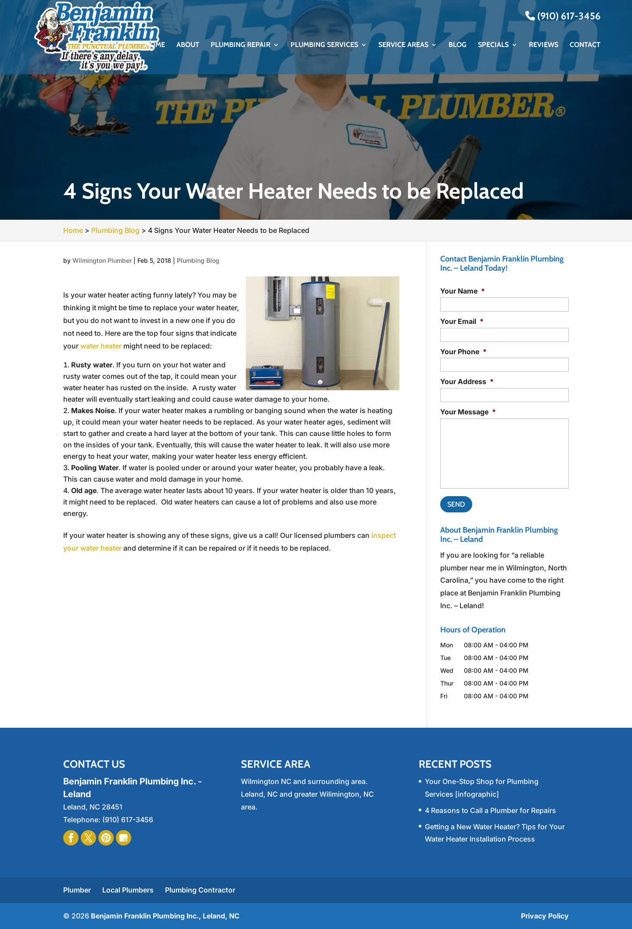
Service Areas (403, 45)
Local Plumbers (128, 889)
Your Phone (463, 351)
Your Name (462, 291)
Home (155, 45)
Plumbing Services (324, 45)
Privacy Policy (545, 915)
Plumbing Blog (198, 260)
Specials (493, 45)
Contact (585, 45)
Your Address (467, 381)
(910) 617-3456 (562, 16)
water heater (101, 345)
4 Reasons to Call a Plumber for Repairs (490, 810)
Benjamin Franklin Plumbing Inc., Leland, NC (165, 915)
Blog (458, 45)
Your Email (462, 321)
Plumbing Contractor (200, 889)
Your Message (468, 411)
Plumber (77, 889)
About (187, 45)
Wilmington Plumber (102, 260)
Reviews (543, 45)
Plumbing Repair (240, 45)
